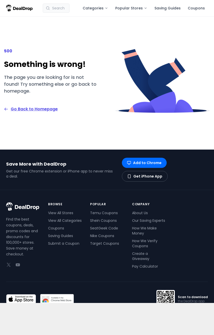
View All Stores (60, 212)
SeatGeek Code (104, 228)
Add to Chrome (144, 162)
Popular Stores (131, 8)
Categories (95, 8)
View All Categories (65, 220)
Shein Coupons (103, 220)
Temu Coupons (104, 212)
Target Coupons (104, 243)
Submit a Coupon (63, 243)
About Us (140, 212)
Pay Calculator (145, 266)
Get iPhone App (144, 176)
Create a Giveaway (140, 256)
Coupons (196, 8)
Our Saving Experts (148, 220)
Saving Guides (167, 8)
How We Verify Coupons (145, 243)
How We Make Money (144, 231)
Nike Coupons (102, 235)
